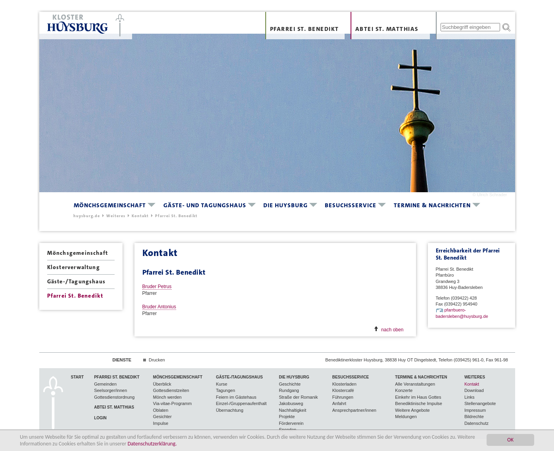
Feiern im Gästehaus (236, 397)
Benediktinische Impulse (418, 403)
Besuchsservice (350, 205)
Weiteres (115, 215)
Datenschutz (476, 423)
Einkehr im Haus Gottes (418, 397)
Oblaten (161, 410)
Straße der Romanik (298, 397)
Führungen (342, 397)
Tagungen (225, 390)
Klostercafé (343, 390)
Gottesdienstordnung (114, 397)
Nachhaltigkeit (292, 410)
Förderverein (291, 423)
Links (469, 397)
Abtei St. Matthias (387, 29)
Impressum (475, 410)
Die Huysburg (285, 205)
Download (474, 390)
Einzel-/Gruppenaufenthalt (241, 403)
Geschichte (290, 384)
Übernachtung (229, 410)
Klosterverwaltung (73, 267)
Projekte (287, 416)
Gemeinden (105, 384)
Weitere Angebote (412, 410)
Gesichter (162, 416)
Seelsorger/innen (110, 390)
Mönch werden (167, 397)
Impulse (161, 423)
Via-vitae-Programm (172, 403)
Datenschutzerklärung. (152, 444)
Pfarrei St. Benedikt (304, 29)
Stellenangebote (480, 403)
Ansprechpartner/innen (354, 410)
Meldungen (405, 416)
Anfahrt (339, 403)
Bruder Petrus (157, 286)
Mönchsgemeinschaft (110, 205)
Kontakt (140, 215)
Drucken (157, 359)
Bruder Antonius (159, 307)
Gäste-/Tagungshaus (76, 281)
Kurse (221, 384)
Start (77, 377)
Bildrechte (474, 416)
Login (100, 418)
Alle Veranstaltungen (415, 384)
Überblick (162, 384)
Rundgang (289, 390)
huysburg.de (86, 215)
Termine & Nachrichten (432, 205)
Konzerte (403, 390)
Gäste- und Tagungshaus (204, 205)
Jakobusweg (291, 403)
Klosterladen (344, 384)
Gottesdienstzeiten (171, 390)
